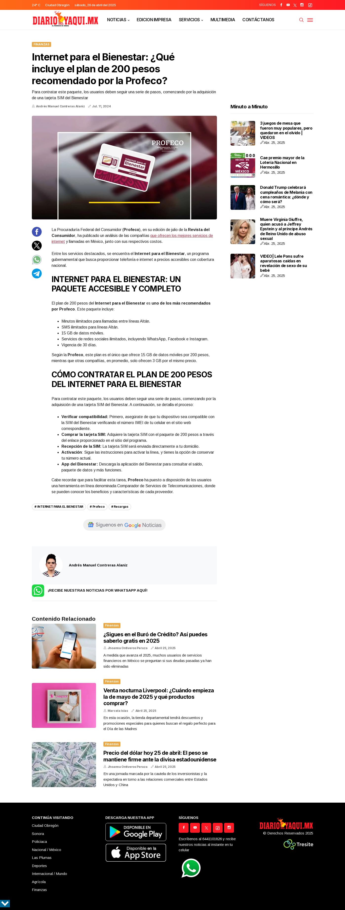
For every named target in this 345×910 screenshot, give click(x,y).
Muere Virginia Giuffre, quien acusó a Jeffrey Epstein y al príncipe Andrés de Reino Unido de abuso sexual (286, 229)
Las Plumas (42, 857)
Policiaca (39, 841)
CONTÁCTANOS (258, 19)
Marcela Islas (118, 711)
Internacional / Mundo (49, 873)
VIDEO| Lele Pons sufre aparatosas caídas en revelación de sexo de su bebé (283, 263)
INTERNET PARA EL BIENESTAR (60, 506)
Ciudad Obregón (45, 825)
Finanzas (41, 44)
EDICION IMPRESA (154, 19)
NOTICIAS (116, 19)
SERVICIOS (189, 19)
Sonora (38, 834)
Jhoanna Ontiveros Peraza (128, 648)
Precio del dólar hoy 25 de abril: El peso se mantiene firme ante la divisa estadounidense (159, 756)
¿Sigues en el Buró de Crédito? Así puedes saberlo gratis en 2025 (155, 637)
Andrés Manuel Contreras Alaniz (60, 106)
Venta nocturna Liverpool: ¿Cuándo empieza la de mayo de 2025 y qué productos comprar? (158, 697)
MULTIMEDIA (223, 19)
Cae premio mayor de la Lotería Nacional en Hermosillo (282, 162)
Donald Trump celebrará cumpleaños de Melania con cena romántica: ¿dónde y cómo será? (286, 194)
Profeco (99, 506)
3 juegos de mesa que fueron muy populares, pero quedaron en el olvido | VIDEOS (286, 130)
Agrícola (39, 882)
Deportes (39, 866)
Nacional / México (46, 850)
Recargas (121, 506)
